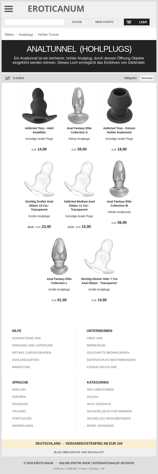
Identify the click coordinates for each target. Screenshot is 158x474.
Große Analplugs (39, 216)
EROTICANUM (56, 8)
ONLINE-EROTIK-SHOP (74, 463)
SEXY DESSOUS (99, 404)
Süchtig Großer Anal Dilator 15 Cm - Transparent (39, 205)
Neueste (147, 78)
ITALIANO (19, 411)
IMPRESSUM (96, 345)
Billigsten (130, 78)
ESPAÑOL (19, 396)
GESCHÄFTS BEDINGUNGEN (108, 352)
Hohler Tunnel (48, 34)
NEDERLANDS (22, 425)
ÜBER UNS (95, 338)
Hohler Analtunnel (119, 212)
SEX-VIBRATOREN (100, 389)
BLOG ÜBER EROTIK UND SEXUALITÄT (79, 452)
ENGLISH (19, 389)
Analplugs (26, 34)
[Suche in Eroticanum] (34, 22)
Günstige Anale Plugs (39, 138)
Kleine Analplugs (79, 138)
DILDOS (92, 396)
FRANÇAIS (20, 404)
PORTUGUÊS (22, 418)
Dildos (9, 34)
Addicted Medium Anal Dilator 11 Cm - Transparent (79, 205)
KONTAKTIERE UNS (26, 338)
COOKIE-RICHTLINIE (102, 367)
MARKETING (21, 367)
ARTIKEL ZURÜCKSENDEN (31, 352)
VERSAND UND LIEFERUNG (32, 345)
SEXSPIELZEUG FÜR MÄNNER (109, 411)
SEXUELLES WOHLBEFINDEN (109, 418)
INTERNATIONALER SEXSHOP (113, 463)
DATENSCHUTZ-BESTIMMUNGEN (111, 359)
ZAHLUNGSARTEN (25, 359)
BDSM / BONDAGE (100, 425)
